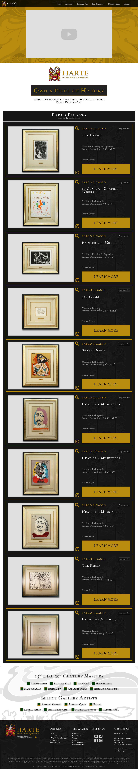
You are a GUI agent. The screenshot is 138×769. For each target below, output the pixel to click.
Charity (127, 4)
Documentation (78, 744)
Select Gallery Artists (59, 736)
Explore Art (82, 4)
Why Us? (75, 734)
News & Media (114, 4)
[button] (69, 4)
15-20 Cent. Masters (58, 738)
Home (59, 4)
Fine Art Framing (78, 742)
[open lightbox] (77, 128)
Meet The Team (78, 736)
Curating (76, 740)
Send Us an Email (120, 734)
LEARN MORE (106, 169)
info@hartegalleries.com (124, 749)
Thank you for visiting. (110, 763)
